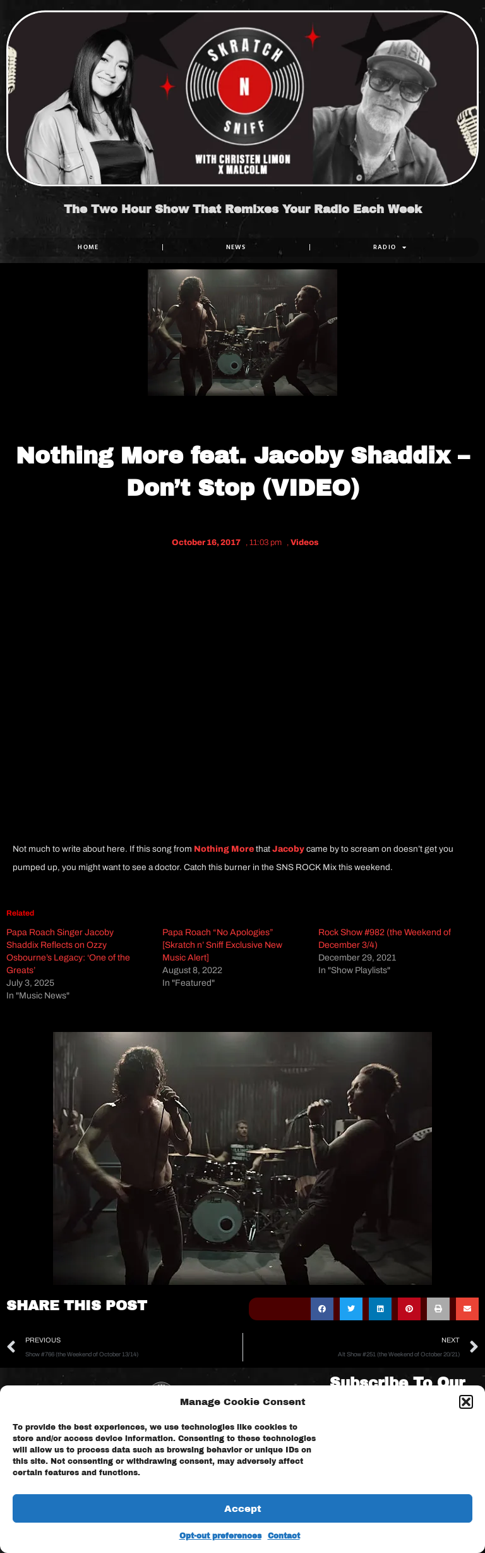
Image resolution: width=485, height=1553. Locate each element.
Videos (304, 542)
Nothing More (224, 849)
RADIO (390, 247)
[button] (466, 1402)
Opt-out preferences (220, 1536)
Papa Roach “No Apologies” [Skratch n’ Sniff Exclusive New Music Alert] (222, 945)
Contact (284, 1536)
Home (88, 247)
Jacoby (288, 849)
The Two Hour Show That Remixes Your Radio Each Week (243, 210)
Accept (242, 1509)
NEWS (236, 247)
